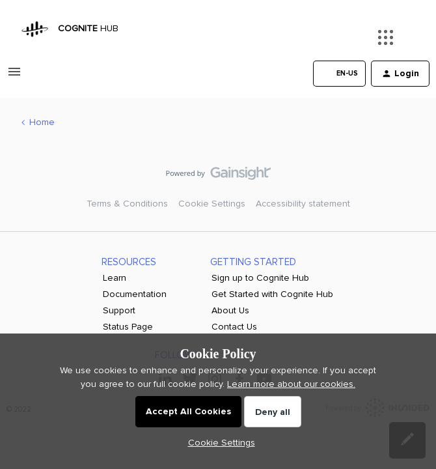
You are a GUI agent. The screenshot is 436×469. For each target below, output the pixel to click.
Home (42, 122)
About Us (230, 310)
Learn (114, 277)
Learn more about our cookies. (291, 384)
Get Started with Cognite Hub (272, 294)
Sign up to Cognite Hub (260, 277)
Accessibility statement (303, 203)
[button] (14, 76)
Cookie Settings (211, 203)
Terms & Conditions (127, 203)
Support (119, 310)
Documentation (135, 294)
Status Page (128, 326)
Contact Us (234, 326)
